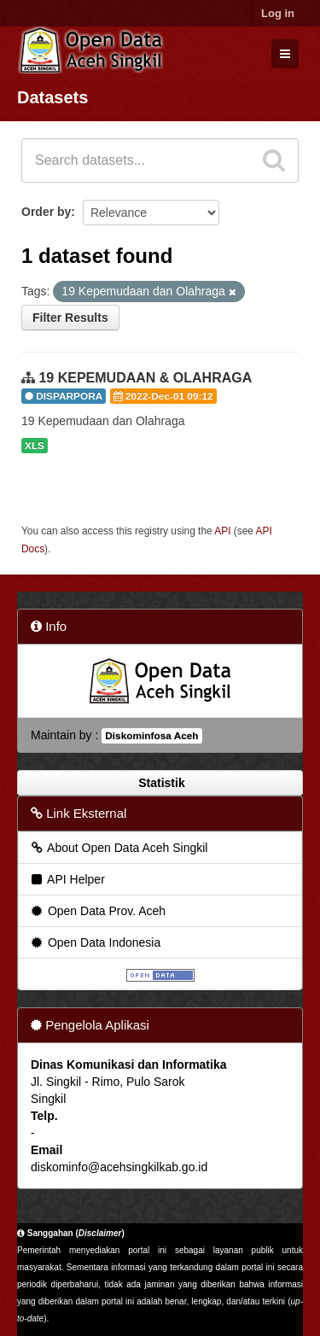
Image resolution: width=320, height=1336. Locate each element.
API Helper (67, 879)
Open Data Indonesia (94, 942)
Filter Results (70, 317)
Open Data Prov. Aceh (97, 911)
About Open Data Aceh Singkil (118, 848)
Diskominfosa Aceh (151, 736)
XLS (34, 446)
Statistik (159, 783)
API (222, 531)
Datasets (52, 97)
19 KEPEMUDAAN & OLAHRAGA (145, 377)
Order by (46, 212)
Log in (277, 13)
